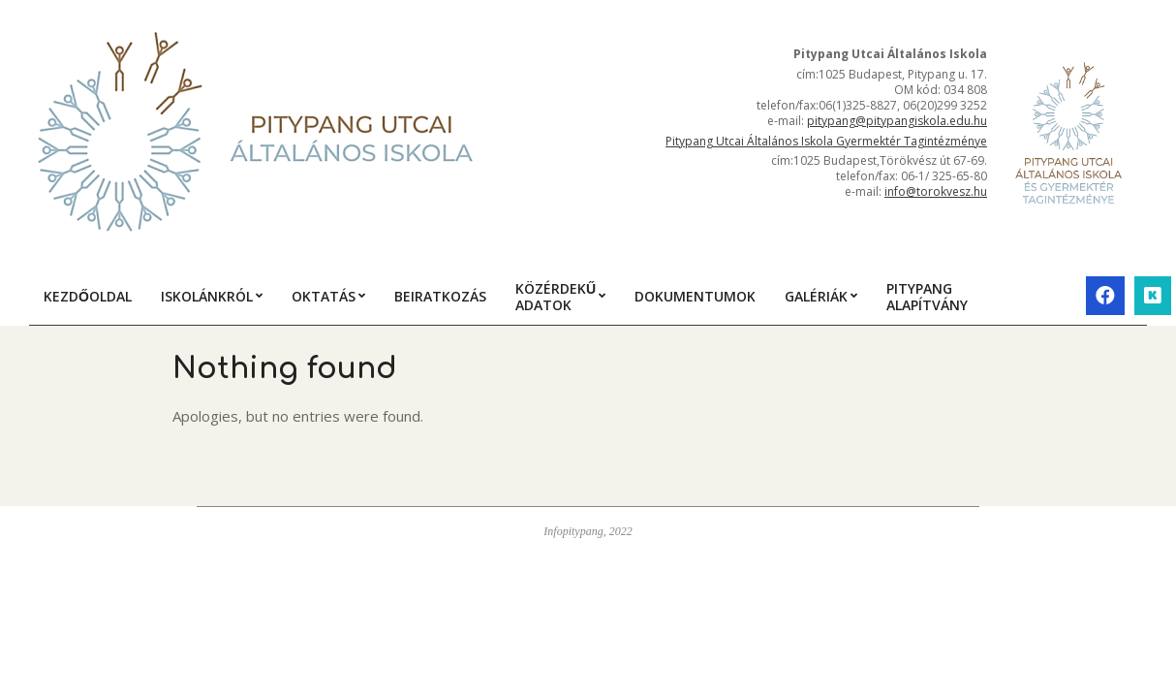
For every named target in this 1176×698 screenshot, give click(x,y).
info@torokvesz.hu (935, 191)
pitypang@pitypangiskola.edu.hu (897, 120)
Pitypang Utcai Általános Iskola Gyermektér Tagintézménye (826, 141)
